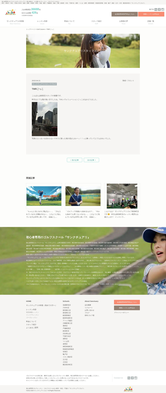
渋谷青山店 (67, 333)
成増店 (65, 344)
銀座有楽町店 (67, 318)
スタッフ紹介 (31, 324)
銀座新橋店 (67, 315)
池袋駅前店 (67, 305)
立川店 (65, 359)
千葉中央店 (67, 336)
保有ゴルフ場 (89, 315)
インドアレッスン (32, 315)
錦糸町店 (66, 331)
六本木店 (66, 308)
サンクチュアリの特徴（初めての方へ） (41, 305)
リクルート (89, 308)
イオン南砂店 (67, 357)
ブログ (87, 313)
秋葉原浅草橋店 (68, 349)
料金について (31, 321)
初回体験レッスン (32, 312)
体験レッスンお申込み (151, 14)
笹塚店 (65, 352)
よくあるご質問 (32, 328)
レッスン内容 (31, 309)
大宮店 (65, 362)
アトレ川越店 (67, 320)
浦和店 (65, 339)
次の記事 (90, 160)
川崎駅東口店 (67, 323)
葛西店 (65, 326)
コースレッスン (31, 317)
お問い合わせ (89, 310)
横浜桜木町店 (67, 364)
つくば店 (66, 341)
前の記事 (75, 160)
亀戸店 (65, 354)
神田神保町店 (67, 346)
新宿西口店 (67, 313)
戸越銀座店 (67, 328)
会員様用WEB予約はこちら (124, 14)
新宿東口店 (67, 310)
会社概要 (88, 305)
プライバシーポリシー (121, 312)
